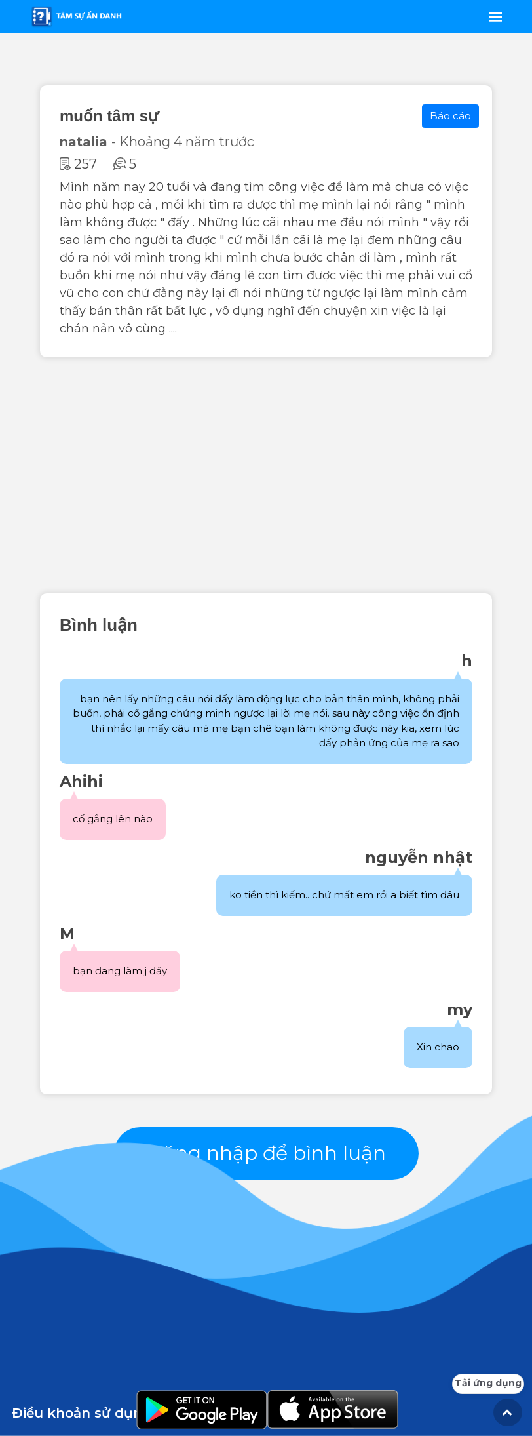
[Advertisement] (266, 475)
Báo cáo (450, 116)
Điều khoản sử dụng (81, 1413)
